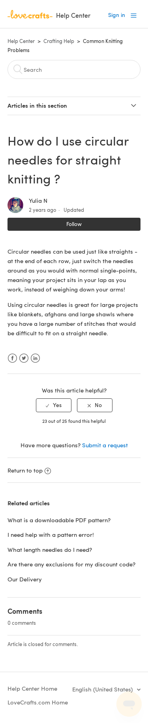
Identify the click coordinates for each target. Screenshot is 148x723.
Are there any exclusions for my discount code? (71, 564)
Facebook (12, 358)
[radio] (53, 405)
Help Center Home (32, 688)
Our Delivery (24, 579)
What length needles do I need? (49, 549)
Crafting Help (58, 41)
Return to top (29, 470)
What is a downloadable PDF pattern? (59, 520)
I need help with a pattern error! (50, 534)
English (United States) (103, 689)
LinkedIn (35, 358)
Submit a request (105, 445)
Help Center (21, 41)
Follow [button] (74, 224)
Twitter (24, 358)
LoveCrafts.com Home (37, 702)
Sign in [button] (116, 15)
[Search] (74, 69)
